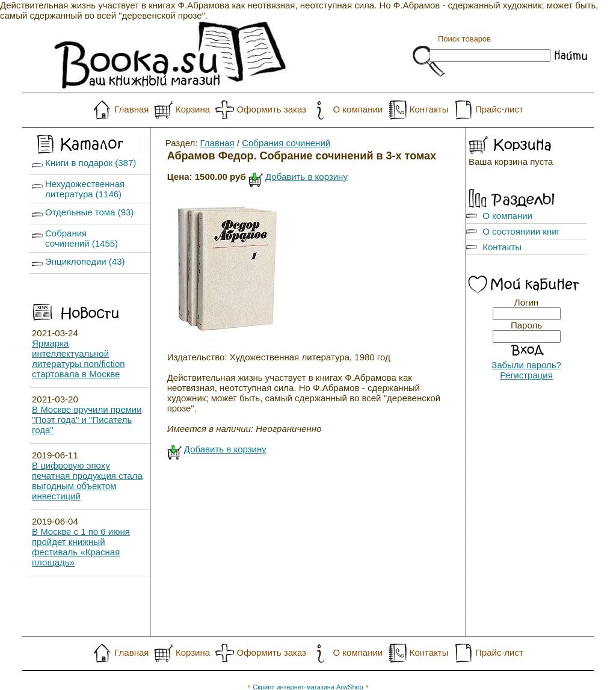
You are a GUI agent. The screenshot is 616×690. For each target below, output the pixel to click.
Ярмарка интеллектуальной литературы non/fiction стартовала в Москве (78, 358)
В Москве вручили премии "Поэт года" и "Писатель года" (87, 419)
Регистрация (526, 375)
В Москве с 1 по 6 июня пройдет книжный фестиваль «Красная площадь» (81, 546)
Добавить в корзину (306, 176)
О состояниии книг (521, 231)
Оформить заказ (271, 109)
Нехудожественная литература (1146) (85, 189)
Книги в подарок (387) (90, 163)
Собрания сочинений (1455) (81, 238)
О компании (358, 109)
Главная (131, 109)
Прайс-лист (499, 109)
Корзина (193, 109)
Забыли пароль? (526, 365)
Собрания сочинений (286, 143)
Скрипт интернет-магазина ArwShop (308, 666)
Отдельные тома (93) (89, 212)
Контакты (429, 109)
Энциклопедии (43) (85, 261)
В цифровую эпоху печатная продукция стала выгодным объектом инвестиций (87, 480)
